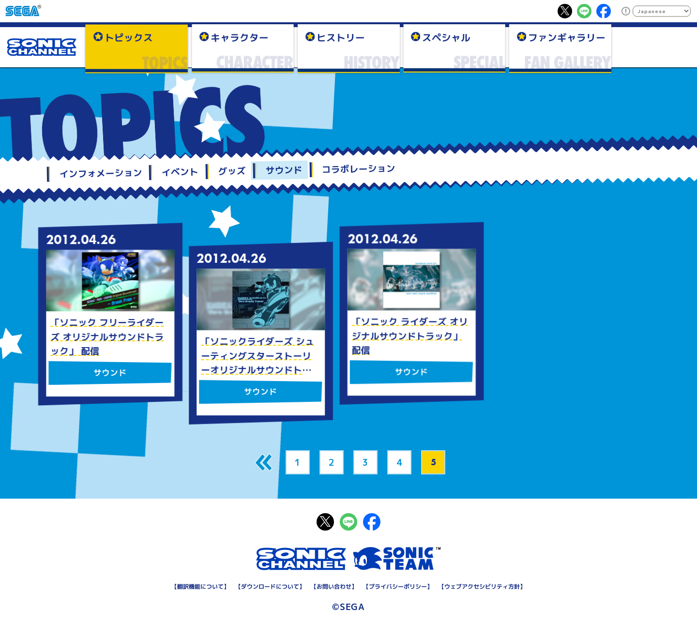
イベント (180, 172)
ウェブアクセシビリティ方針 (482, 586)
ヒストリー (341, 37)
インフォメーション (100, 174)
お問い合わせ (334, 586)
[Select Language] (662, 10)
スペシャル (446, 37)
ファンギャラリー (567, 37)
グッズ (232, 171)
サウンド (283, 170)
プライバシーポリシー (398, 586)
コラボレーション (358, 169)
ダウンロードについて (270, 586)
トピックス (129, 37)
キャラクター (240, 37)
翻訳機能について (200, 586)
